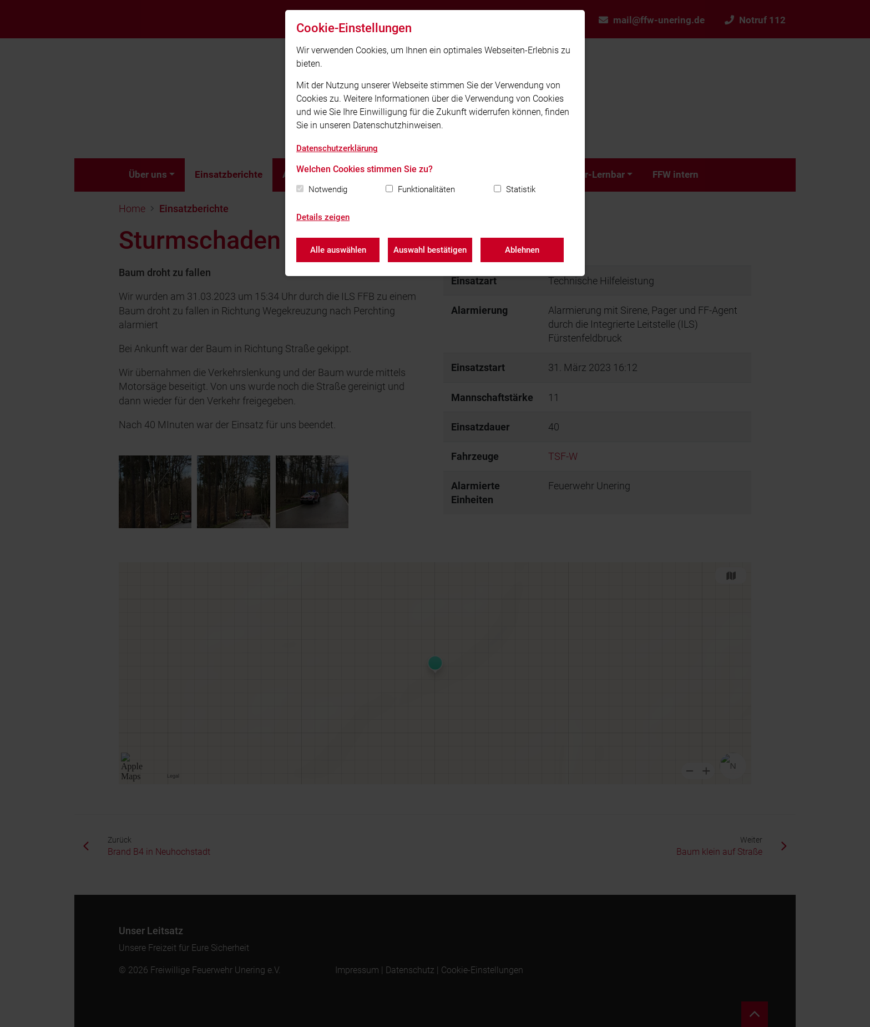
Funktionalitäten (426, 189)
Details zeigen (323, 217)
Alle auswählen (338, 250)
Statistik (520, 189)
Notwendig (327, 189)
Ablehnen (522, 250)
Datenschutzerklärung (337, 148)
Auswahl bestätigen (430, 250)
